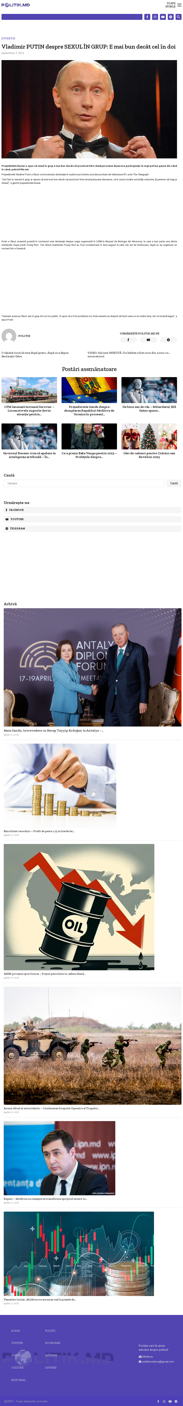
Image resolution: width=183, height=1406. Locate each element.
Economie (52, 1343)
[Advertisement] (89, 212)
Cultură (17, 1367)
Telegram (15, 528)
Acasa (15, 1330)
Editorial (18, 1380)
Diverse (51, 1367)
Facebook (15, 510)
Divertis (8, 38)
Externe (51, 1355)
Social (16, 1355)
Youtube (15, 519)
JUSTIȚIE (17, 1343)
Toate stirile (170, 5)
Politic (50, 1330)
